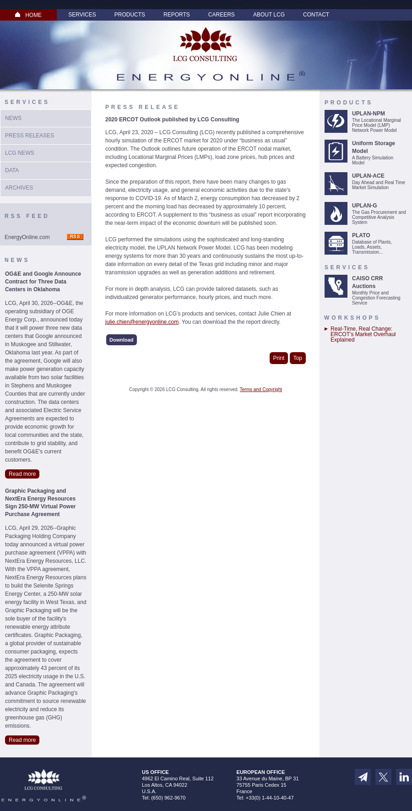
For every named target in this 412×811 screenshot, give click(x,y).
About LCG (269, 14)
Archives (19, 188)
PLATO (361, 235)
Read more (22, 474)
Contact (316, 14)
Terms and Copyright (261, 389)
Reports (176, 14)
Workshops (352, 318)
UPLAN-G (364, 205)
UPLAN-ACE (368, 176)
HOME (28, 15)
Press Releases (29, 135)
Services (82, 14)
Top (297, 358)
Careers (221, 14)
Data (12, 170)
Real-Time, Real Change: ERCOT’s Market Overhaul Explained (363, 334)
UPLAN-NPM (368, 113)
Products (129, 14)
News (13, 118)
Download (121, 340)
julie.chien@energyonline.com (142, 322)
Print (279, 358)
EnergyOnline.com (27, 237)
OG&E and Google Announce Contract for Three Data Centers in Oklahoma (43, 282)
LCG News (19, 153)
